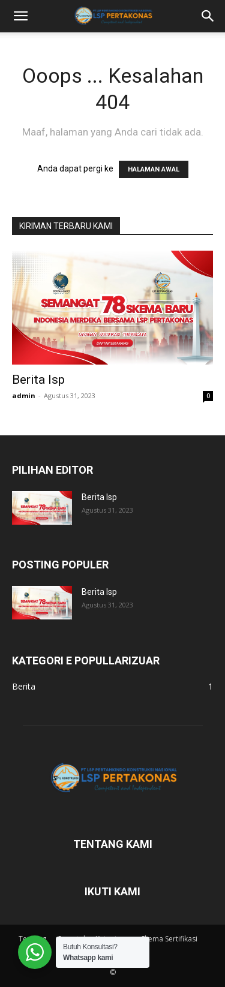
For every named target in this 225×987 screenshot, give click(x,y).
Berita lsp (38, 379)
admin (23, 395)
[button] (20, 16)
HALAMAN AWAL (153, 169)
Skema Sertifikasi (169, 939)
